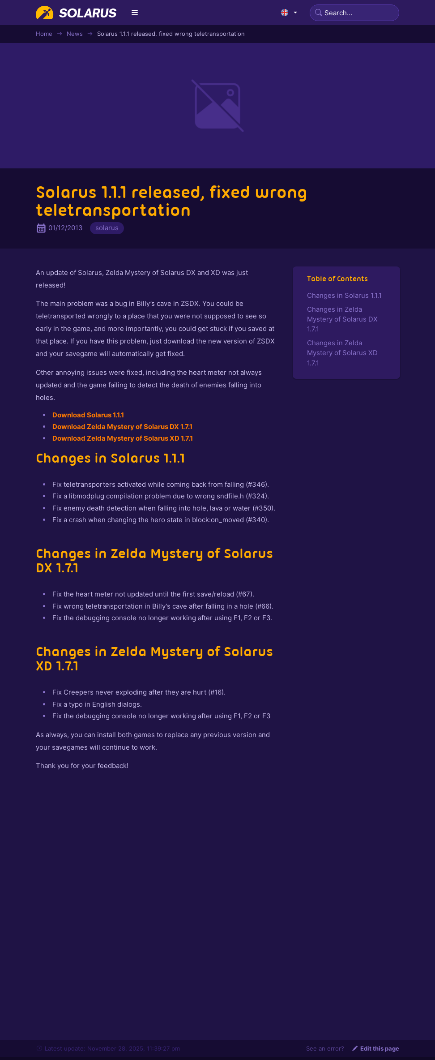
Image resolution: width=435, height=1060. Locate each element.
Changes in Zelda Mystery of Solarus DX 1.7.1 (342, 319)
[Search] (354, 12)
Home (44, 33)
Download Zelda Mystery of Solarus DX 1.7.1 (122, 426)
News (75, 33)
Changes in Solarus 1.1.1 (344, 295)
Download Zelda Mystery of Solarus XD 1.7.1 (122, 438)
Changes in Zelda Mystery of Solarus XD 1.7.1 (342, 353)
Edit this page (375, 1048)
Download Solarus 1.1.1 (88, 415)
